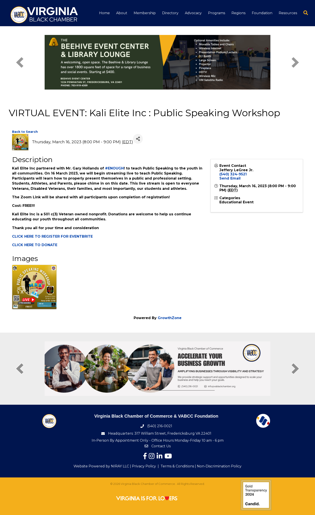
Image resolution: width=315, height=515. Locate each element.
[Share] (138, 139)
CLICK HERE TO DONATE (34, 245)
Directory (170, 13)
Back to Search (25, 132)
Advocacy (193, 13)
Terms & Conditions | (178, 466)
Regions (238, 13)
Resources (288, 13)
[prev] (20, 62)
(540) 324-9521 (233, 174)
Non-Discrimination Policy (219, 466)
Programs (216, 13)
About (121, 13)
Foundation (262, 13)
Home (104, 13)
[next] (295, 62)
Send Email (230, 178)
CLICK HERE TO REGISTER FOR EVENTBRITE (52, 236)
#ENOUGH (114, 168)
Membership (145, 13)
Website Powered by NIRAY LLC (101, 466)
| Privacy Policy (142, 466)
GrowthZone (170, 318)
